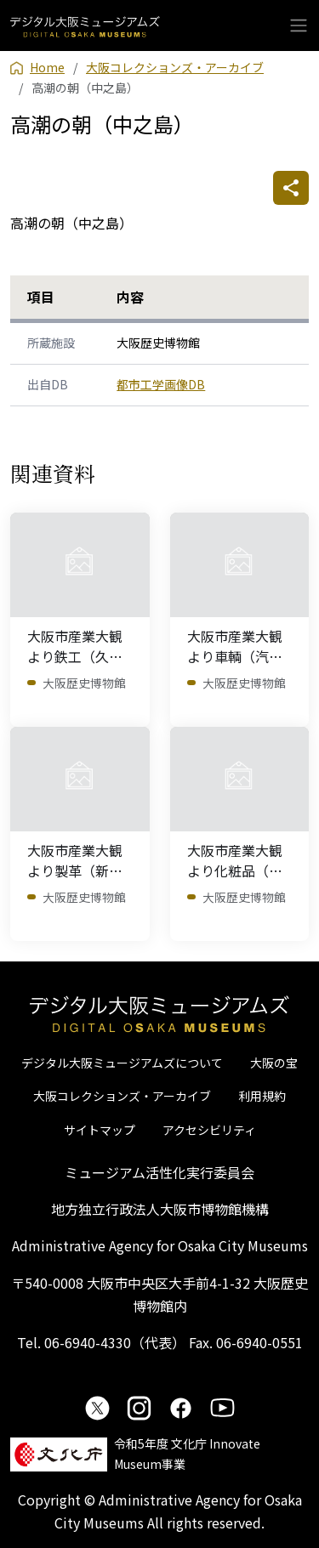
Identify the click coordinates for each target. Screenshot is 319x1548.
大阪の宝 (274, 1062)
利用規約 (262, 1095)
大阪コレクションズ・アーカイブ (122, 1095)
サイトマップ (99, 1129)
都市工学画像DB (161, 384)
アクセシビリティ (209, 1129)
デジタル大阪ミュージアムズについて (122, 1062)
